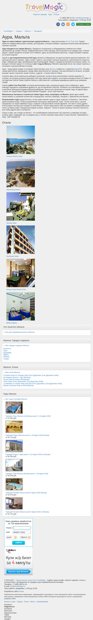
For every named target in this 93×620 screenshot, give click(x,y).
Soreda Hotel (11, 223)
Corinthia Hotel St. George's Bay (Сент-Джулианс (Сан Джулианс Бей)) (30, 375)
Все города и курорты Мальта (17, 346)
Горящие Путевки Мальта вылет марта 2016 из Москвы (27, 512)
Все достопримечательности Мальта (20, 332)
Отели (26, 602)
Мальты (53, 69)
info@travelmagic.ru (83, 18)
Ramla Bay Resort (13, 190)
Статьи (56, 14)
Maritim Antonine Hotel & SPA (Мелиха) (18, 386)
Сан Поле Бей (72, 41)
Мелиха (6, 357)
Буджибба (78, 69)
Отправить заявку (83, 24)
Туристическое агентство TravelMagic (31, 580)
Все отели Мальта (13, 372)
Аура (5, 351)
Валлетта (7, 349)
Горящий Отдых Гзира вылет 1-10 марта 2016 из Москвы (28, 454)
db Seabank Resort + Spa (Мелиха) (17, 377)
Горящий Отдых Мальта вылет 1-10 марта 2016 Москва (27, 435)
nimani (21, 591)
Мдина (6, 355)
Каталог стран (9, 602)
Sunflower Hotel (12, 256)
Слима (6, 359)
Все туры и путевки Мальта (16, 399)
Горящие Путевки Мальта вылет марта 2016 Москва (26, 493)
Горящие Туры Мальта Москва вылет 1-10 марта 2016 (27, 474)
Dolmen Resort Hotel (14, 156)
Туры (50, 14)
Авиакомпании (42, 602)
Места (32, 602)
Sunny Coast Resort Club (16, 290)
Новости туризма (40, 14)
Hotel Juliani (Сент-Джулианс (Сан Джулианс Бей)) (23, 381)
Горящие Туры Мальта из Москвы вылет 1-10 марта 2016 (28, 416)
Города (19, 602)
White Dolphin (11, 323)
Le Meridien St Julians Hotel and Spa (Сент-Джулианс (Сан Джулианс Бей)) (32, 384)
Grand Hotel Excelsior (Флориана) (16, 379)
